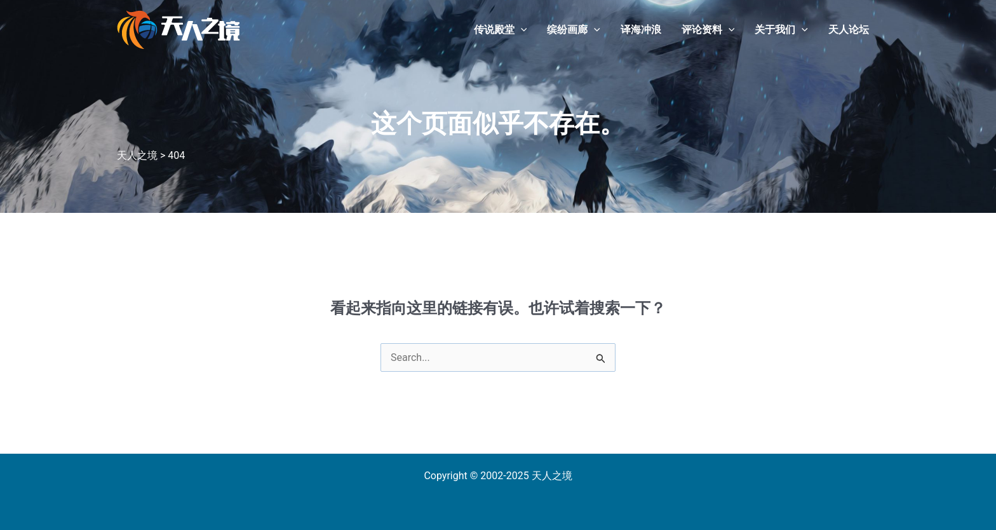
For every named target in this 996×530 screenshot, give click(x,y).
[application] (521, 30)
